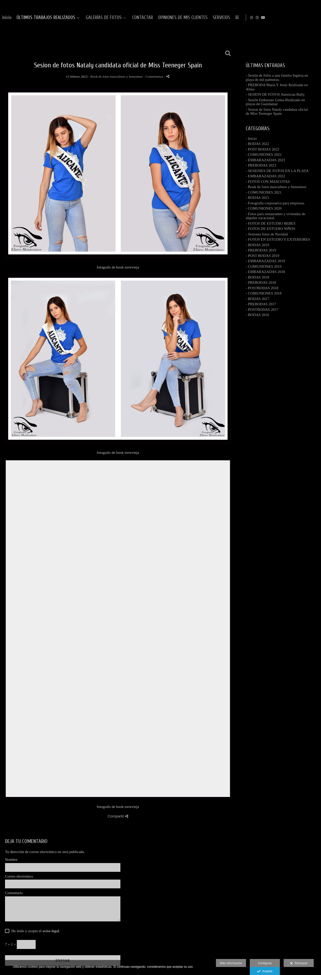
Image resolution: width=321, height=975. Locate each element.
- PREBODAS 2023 (261, 165)
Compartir (118, 816)
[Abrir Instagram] (301, 17)
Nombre (11, 860)
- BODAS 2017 (257, 299)
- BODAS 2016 (257, 315)
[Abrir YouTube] (313, 17)
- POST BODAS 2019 (262, 256)
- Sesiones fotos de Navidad (267, 234)
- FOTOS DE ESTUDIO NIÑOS (270, 229)
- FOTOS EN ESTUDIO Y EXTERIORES (278, 239)
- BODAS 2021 (257, 198)
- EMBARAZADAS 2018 (265, 272)
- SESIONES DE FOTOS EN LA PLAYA (277, 171)
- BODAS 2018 (257, 277)
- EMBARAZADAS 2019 (265, 261)
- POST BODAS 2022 (262, 149)
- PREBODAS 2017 (261, 304)
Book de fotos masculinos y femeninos (116, 76)
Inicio (133, 17)
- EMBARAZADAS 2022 (265, 176)
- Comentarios (154, 76)
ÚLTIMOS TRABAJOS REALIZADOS (172, 17)
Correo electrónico (19, 876)
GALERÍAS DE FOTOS (231, 17)
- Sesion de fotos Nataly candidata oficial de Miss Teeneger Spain (277, 111)
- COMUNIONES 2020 (264, 208)
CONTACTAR (269, 17)
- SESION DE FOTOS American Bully (275, 94)
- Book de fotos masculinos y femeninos (276, 187)
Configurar (265, 963)
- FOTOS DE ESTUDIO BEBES (270, 223)
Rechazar (298, 963)
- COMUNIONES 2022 (264, 155)
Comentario (14, 893)
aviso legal (50, 931)
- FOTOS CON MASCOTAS (268, 182)
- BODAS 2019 (257, 245)
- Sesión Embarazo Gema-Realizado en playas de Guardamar (275, 102)
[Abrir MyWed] (307, 17)
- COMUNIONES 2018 (264, 293)
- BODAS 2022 (257, 144)
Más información (231, 963)
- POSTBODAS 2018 (262, 288)
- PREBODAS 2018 (261, 283)
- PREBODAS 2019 (261, 250)
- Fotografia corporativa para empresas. (275, 203)
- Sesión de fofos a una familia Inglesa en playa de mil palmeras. (277, 77)
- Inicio (251, 138)
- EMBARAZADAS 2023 (265, 160)
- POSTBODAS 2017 (262, 310)
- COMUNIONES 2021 (264, 192)
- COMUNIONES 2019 (264, 266)
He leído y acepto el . (35, 931)
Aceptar (264, 971)
